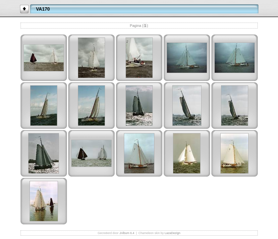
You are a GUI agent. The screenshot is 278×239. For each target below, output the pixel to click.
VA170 (43, 9)
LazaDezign (173, 233)
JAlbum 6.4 (126, 233)
